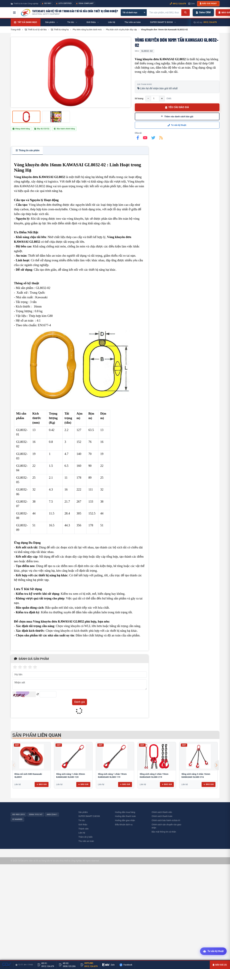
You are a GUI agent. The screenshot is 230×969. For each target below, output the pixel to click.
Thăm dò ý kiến (85, 837)
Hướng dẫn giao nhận (125, 820)
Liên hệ (81, 832)
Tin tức (81, 820)
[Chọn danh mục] (134, 12)
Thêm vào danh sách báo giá (177, 116)
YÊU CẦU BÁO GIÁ (177, 107)
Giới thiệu (82, 824)
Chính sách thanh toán (162, 816)
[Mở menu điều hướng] (14, 12)
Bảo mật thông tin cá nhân (164, 831)
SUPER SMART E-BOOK (89, 816)
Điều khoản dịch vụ (124, 824)
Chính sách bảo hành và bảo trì (166, 820)
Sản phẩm (83, 812)
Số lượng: (139, 98)
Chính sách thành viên (162, 812)
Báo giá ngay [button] (208, 3)
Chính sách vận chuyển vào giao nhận (166, 826)
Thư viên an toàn (86, 841)
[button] (216, 765)
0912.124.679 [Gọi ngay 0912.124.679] (178, 3)
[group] (71, 72)
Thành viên (83, 828)
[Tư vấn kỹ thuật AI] (213, 951)
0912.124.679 (210, 22)
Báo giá (41, 784)
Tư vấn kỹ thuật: (177, 125)
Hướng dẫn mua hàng (125, 812)
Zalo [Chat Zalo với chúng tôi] (191, 3)
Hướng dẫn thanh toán (125, 816)
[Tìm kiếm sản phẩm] (164, 12)
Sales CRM (203, 12)
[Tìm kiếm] (185, 12)
